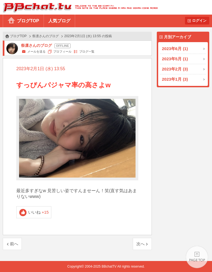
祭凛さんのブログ (45, 36)
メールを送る (36, 51)
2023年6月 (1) (175, 48)
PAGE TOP (197, 257)
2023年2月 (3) (175, 69)
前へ (14, 243)
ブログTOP (28, 20)
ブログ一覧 (86, 51)
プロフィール (62, 51)
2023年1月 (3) (175, 79)
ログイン (199, 20)
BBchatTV (79, 7)
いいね (38, 212)
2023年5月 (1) (175, 58)
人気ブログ (59, 20)
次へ (140, 243)
